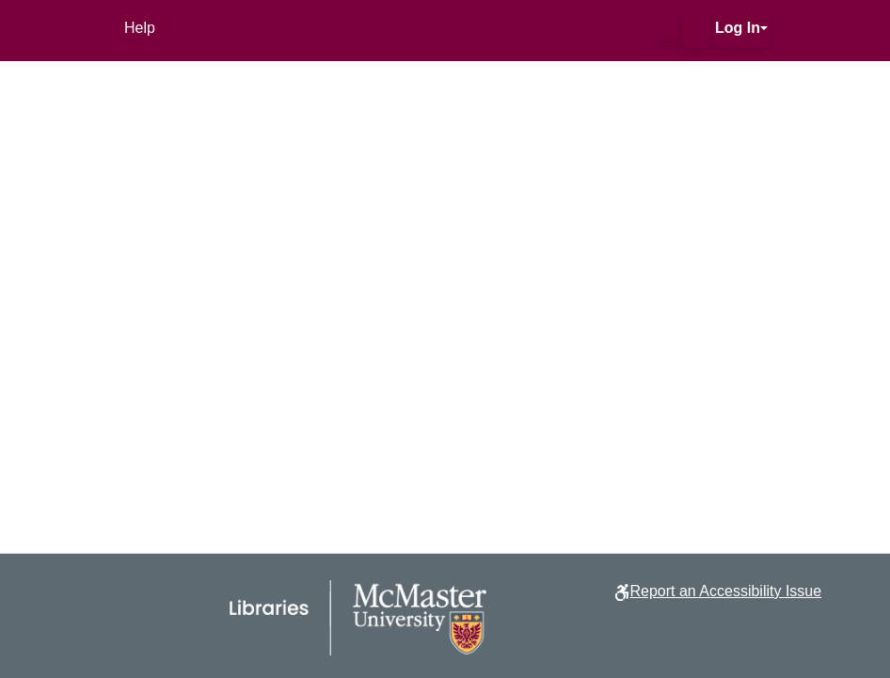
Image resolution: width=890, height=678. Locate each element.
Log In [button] (737, 28)
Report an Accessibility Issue (725, 591)
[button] (666, 28)
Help (139, 28)
